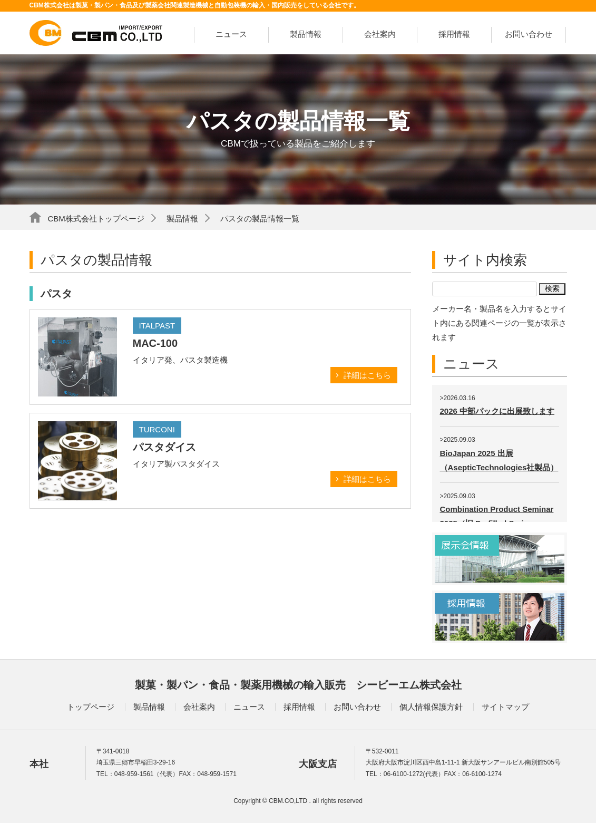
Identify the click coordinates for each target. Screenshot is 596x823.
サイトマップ (505, 706)
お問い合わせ (528, 34)
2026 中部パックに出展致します (497, 410)
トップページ (90, 706)
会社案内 (380, 34)
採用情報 (454, 34)
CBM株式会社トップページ (96, 218)
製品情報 (305, 34)
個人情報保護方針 (431, 706)
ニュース (231, 34)
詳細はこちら (367, 375)
